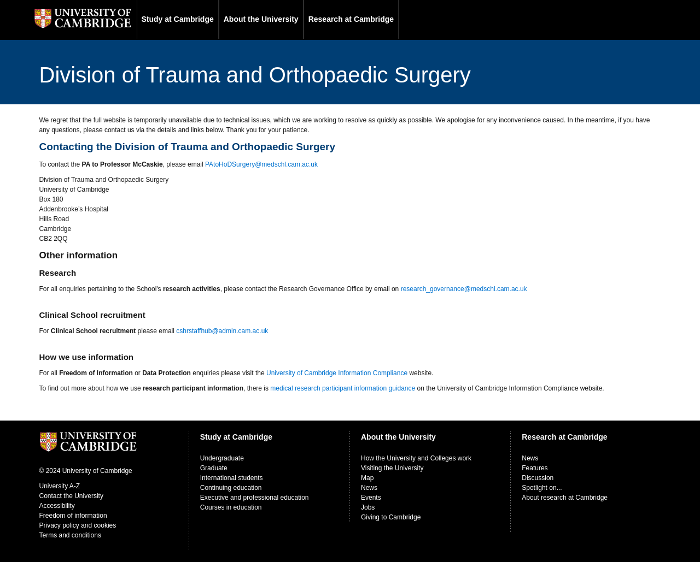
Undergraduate (222, 458)
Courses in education (231, 507)
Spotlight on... (542, 488)
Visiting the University (392, 468)
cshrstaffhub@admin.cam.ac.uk (222, 331)
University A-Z (59, 486)
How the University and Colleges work (416, 458)
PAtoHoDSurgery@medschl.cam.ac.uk (261, 164)
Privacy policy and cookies (77, 525)
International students (231, 478)
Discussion (537, 478)
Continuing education (231, 488)
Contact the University (71, 496)
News (369, 488)
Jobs (368, 507)
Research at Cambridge (351, 19)
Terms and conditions (70, 535)
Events (371, 497)
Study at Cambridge (178, 19)
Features (534, 468)
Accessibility (57, 506)
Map (367, 478)
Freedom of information (73, 515)
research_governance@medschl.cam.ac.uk (464, 289)
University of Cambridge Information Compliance (336, 373)
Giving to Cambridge (391, 517)
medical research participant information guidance (342, 388)
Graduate (214, 468)
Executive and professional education (254, 497)
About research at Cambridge (565, 497)
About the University (261, 19)
